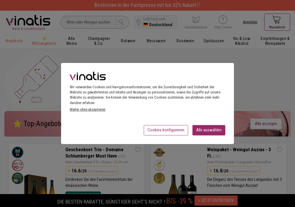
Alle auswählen (209, 131)
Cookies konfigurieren (166, 131)
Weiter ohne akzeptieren (87, 111)
